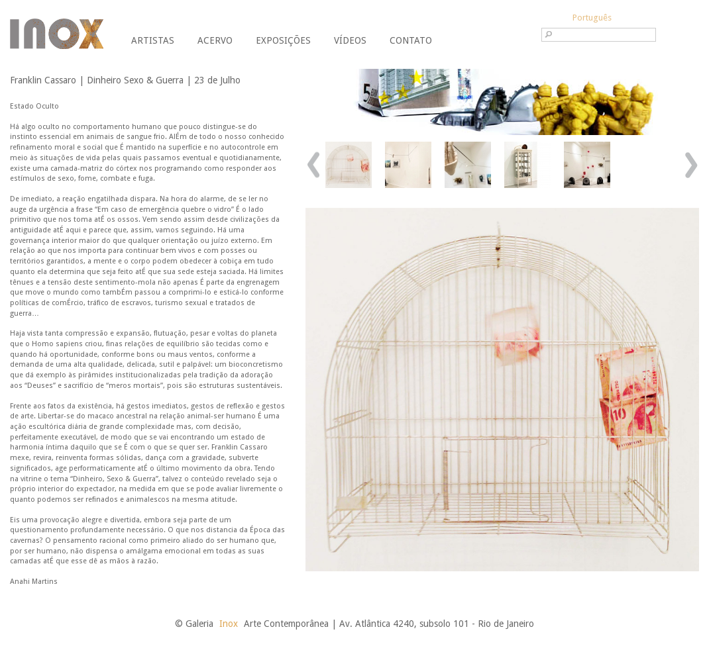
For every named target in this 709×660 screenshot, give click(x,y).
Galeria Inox (56, 34)
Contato (411, 40)
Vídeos (350, 40)
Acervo (215, 40)
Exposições (283, 40)
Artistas (152, 40)
